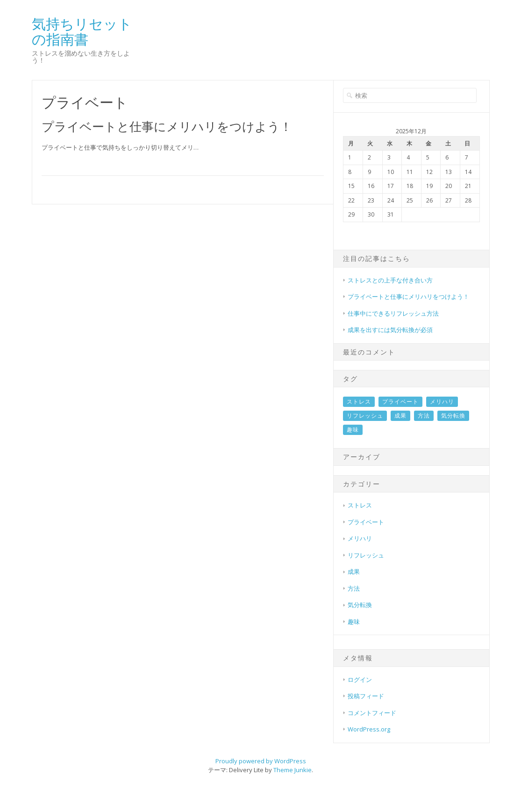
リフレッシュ (365, 416)
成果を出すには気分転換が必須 (390, 330)
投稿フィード (366, 696)
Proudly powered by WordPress (260, 761)
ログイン (360, 679)
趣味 (353, 430)
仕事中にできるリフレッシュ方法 (393, 313)
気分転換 (453, 416)
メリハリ (442, 401)
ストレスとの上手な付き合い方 (390, 280)
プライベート (400, 401)
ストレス (359, 401)
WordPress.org (369, 729)
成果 (400, 416)
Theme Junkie (292, 770)
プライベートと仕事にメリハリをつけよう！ (167, 126)
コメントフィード (372, 713)
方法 (424, 416)
